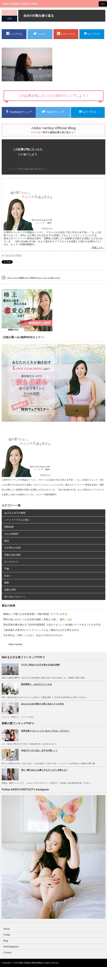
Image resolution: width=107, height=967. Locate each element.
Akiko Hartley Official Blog (30, 963)
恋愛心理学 (10, 589)
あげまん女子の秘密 (14, 512)
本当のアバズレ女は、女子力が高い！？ (39, 750)
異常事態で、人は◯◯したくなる (36, 684)
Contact (7, 952)
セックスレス (11, 561)
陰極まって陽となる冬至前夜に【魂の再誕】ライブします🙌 (35, 614)
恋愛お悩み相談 (12, 554)
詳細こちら (97, 247)
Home (6, 929)
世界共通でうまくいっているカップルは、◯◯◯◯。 (45, 731)
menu (102, 4)
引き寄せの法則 (12, 547)
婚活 (6, 540)
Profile (6, 935)
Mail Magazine (11, 946)
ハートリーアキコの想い (17, 519)
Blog (5, 941)
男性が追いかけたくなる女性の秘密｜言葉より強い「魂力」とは (37, 619)
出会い (7, 575)
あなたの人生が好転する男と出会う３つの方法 (42, 704)
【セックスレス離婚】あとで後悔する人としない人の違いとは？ (34, 278)
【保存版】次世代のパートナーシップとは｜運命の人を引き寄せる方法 (41, 630)
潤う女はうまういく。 (16, 596)
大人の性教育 (11, 533)
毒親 (6, 582)
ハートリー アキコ (13, 255)
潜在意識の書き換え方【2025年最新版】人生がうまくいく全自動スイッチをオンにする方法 (52, 624)
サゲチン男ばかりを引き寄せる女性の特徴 (40, 665)
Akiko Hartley (15, 644)
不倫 (6, 568)
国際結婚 (9, 526)
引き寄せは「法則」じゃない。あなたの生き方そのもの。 (34, 635)
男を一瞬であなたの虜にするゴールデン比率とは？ (44, 770)
